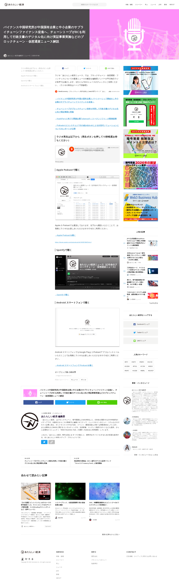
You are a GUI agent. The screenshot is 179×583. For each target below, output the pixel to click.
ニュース (153, 4)
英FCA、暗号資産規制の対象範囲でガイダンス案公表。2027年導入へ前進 (136, 282)
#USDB (135, 371)
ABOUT (172, 4)
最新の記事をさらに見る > (111, 534)
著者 (165, 4)
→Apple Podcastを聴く (65, 235)
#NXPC (127, 371)
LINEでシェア (141, 341)
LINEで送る (111, 68)
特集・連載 (129, 4)
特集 (136, 248)
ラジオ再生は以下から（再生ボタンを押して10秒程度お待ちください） (35, 69)
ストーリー (138, 4)
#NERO (142, 362)
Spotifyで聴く (26, 81)
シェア (66, 68)
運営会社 (94, 556)
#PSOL (135, 366)
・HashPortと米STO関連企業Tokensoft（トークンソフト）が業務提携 (86, 118)
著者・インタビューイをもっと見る (146, 455)
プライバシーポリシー (99, 560)
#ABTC (134, 362)
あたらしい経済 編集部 (53, 416)
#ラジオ (83, 380)
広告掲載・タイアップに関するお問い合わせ (141, 556)
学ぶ (146, 4)
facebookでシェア (143, 324)
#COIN (143, 366)
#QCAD (149, 362)
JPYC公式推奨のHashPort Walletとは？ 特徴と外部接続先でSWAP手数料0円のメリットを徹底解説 (136, 242)
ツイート (88, 68)
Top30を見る (153, 303)
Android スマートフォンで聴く (32, 85)
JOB (160, 4)
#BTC (126, 362)
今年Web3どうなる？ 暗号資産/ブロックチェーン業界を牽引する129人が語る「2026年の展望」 (136, 256)
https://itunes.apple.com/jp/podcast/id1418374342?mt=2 (73, 242)
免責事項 (94, 563)
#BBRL (143, 371)
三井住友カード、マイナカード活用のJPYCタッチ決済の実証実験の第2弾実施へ (136, 270)
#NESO (150, 366)
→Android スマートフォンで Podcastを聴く (74, 365)
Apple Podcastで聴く (29, 76)
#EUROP (151, 371)
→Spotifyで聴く (62, 294)
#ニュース (74, 380)
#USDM (127, 366)
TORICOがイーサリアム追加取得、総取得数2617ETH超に (136, 294)
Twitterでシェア (142, 332)
